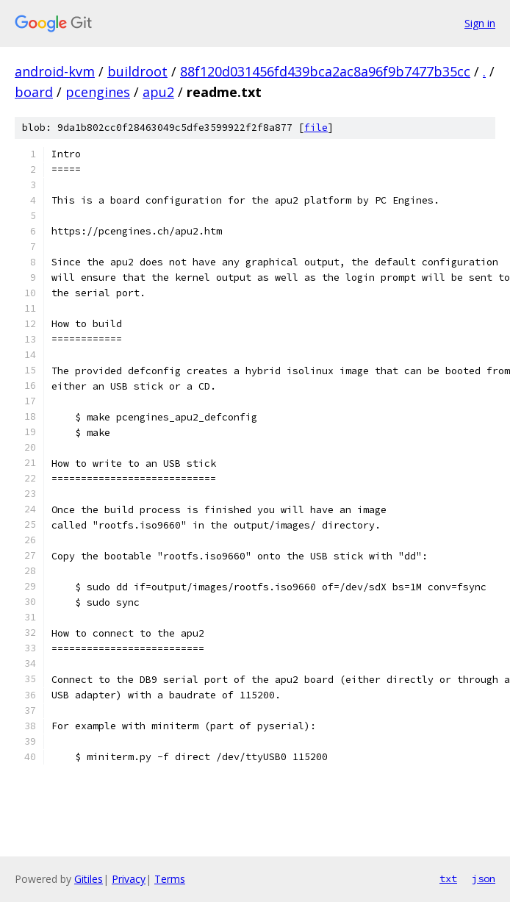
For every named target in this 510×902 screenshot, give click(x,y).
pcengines (97, 92)
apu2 (158, 92)
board (34, 92)
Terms (169, 879)
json (483, 878)
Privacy (129, 879)
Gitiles (88, 879)
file (316, 127)
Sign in (479, 23)
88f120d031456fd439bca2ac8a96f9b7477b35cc (325, 71)
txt (448, 878)
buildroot (137, 71)
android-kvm (55, 71)
